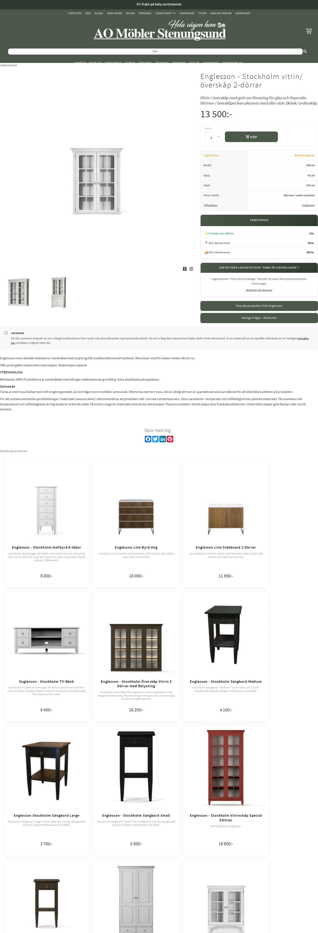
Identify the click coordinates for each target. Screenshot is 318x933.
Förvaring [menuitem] (145, 63)
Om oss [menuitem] (130, 13)
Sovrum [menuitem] (130, 63)
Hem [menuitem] (88, 13)
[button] (309, 31)
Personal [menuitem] (145, 13)
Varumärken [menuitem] (210, 63)
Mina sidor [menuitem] (114, 13)
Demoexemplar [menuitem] (232, 63)
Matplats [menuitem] (95, 63)
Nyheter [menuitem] (80, 63)
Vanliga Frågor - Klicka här (259, 318)
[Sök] (305, 52)
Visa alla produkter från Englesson (259, 306)
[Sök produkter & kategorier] (155, 52)
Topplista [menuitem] (74, 13)
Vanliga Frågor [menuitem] (220, 13)
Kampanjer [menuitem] (187, 13)
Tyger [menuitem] (202, 13)
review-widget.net (165, 826)
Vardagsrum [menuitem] (113, 63)
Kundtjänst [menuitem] (164, 13)
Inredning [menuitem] (179, 63)
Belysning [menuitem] (162, 63)
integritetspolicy (181, 793)
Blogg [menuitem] (99, 13)
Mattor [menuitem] (194, 63)
